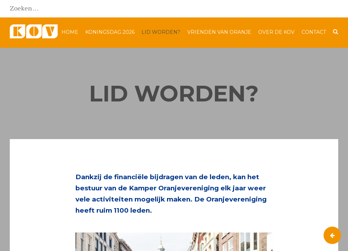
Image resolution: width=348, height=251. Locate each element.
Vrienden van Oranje (219, 32)
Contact (314, 32)
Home (69, 32)
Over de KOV (276, 32)
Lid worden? (161, 32)
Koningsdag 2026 (110, 32)
